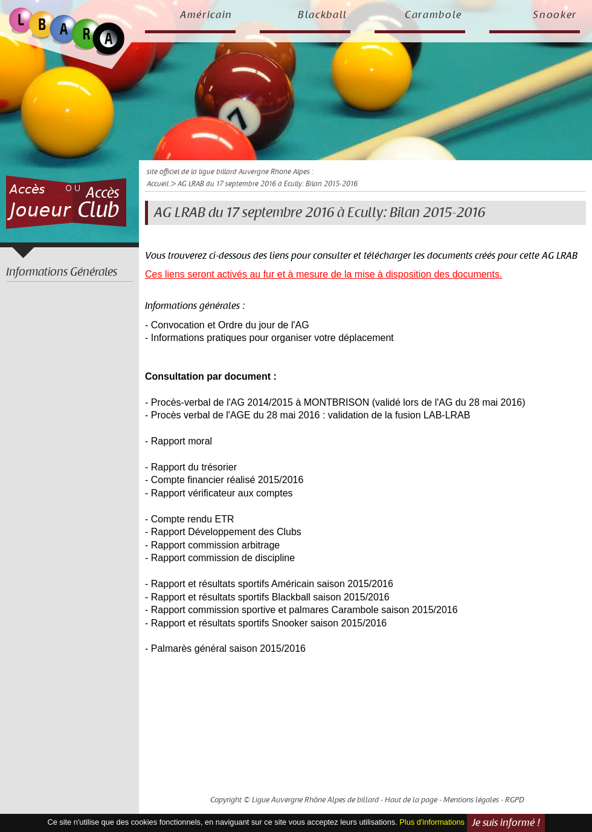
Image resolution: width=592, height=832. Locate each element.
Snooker (555, 15)
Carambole (433, 15)
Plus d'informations (432, 822)
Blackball (322, 15)
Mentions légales (471, 800)
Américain (206, 15)
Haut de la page (411, 800)
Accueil (158, 184)
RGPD (514, 800)
